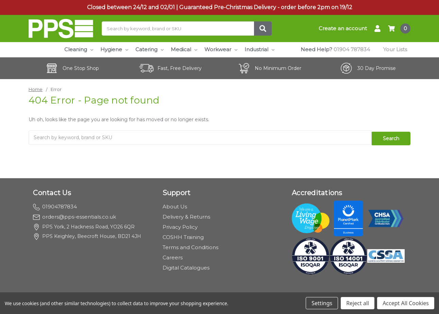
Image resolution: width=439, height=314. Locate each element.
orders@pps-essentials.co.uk (74, 214)
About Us (175, 204)
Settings (321, 303)
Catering (149, 49)
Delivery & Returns (186, 214)
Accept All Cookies (406, 303)
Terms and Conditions (190, 244)
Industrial (259, 49)
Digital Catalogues (186, 265)
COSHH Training (183, 234)
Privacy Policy (180, 224)
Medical (184, 49)
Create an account (343, 28)
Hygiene (114, 49)
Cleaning (78, 49)
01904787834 (55, 204)
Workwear (220, 49)
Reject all (357, 303)
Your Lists (395, 49)
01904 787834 (352, 49)
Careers (173, 255)
